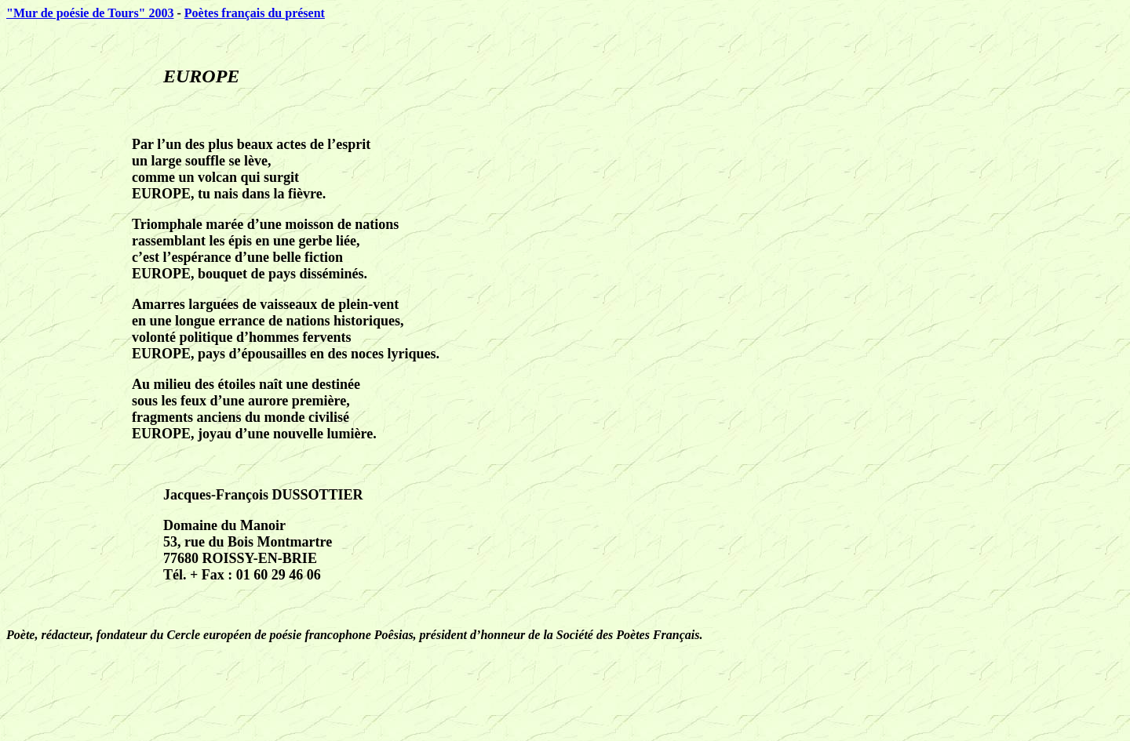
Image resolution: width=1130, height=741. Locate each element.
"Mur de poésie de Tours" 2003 (90, 13)
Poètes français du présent (254, 13)
